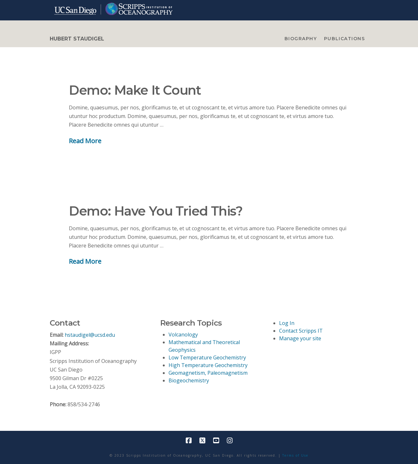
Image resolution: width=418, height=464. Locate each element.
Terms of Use (295, 455)
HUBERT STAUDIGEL (77, 38)
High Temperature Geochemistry (208, 365)
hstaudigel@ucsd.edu (90, 334)
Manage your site (300, 338)
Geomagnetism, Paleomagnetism (208, 372)
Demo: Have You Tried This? (155, 211)
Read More (85, 140)
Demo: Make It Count (135, 90)
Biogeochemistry (189, 380)
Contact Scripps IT (301, 330)
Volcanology (183, 334)
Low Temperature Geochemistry (207, 357)
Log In (286, 323)
